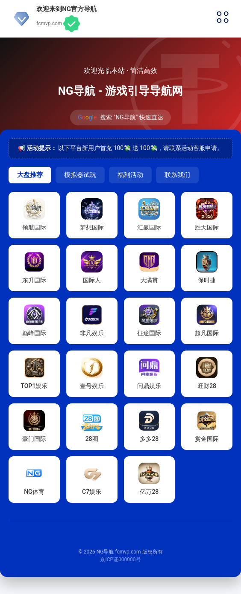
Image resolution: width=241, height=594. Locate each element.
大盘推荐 (30, 174)
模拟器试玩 (80, 174)
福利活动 (130, 174)
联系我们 (177, 174)
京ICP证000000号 (120, 559)
